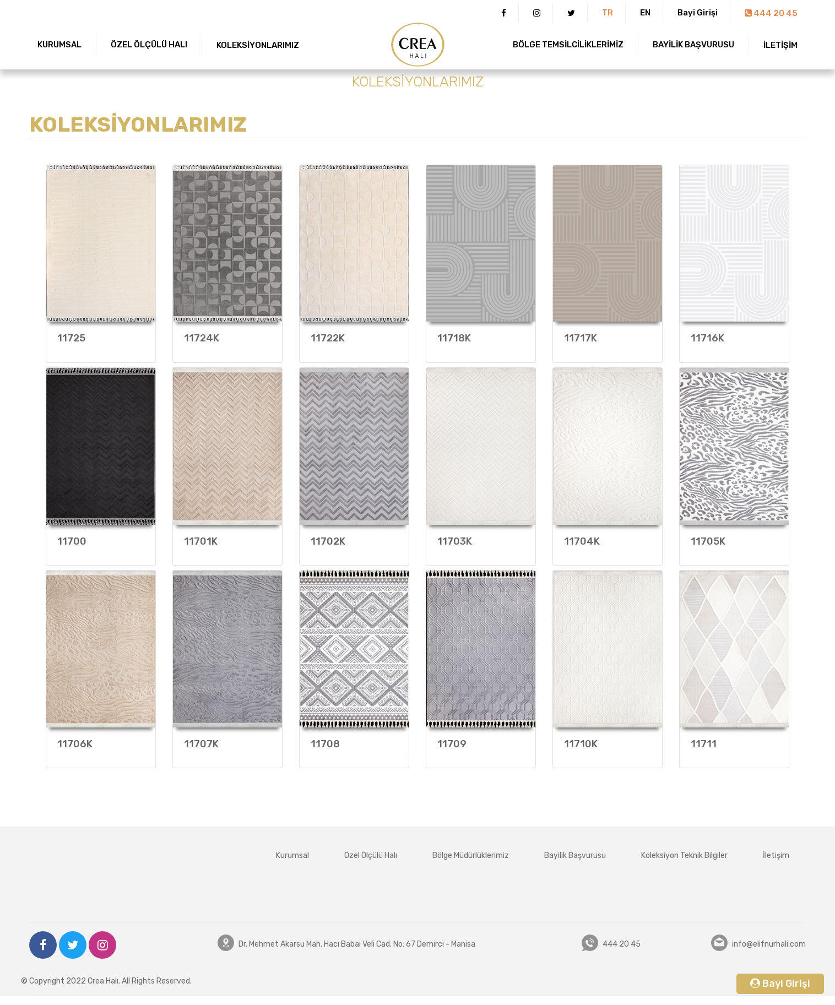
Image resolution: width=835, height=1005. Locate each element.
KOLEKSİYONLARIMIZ (257, 45)
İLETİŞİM (780, 45)
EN (645, 13)
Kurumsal (292, 855)
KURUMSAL (59, 45)
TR (607, 13)
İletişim (776, 855)
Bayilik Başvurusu (575, 855)
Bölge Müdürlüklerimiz (470, 855)
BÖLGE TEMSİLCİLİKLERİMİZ (568, 45)
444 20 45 (771, 13)
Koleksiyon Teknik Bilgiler (684, 855)
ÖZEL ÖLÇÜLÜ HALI (149, 45)
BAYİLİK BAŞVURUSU (693, 45)
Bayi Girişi (697, 13)
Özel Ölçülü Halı (370, 855)
